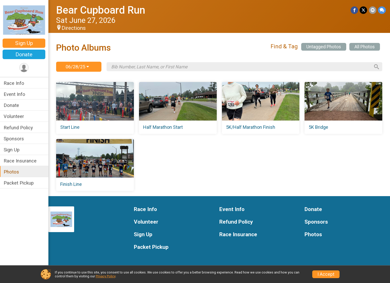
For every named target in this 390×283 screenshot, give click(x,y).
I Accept (325, 274)
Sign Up (24, 43)
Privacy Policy (105, 276)
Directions (74, 28)
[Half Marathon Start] (178, 108)
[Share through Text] (382, 10)
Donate (24, 54)
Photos (12, 172)
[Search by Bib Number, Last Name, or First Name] (241, 66)
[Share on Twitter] (363, 10)
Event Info (15, 94)
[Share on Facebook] (354, 10)
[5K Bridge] (343, 108)
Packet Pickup (19, 183)
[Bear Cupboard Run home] (25, 20)
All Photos (364, 46)
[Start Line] (95, 108)
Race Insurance (20, 160)
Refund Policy (18, 127)
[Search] (376, 67)
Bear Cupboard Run (101, 10)
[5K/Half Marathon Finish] (261, 108)
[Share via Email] (372, 10)
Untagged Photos (323, 46)
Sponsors (14, 138)
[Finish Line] (95, 165)
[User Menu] (24, 67)
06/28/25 (77, 66)
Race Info (14, 83)
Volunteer (14, 116)
